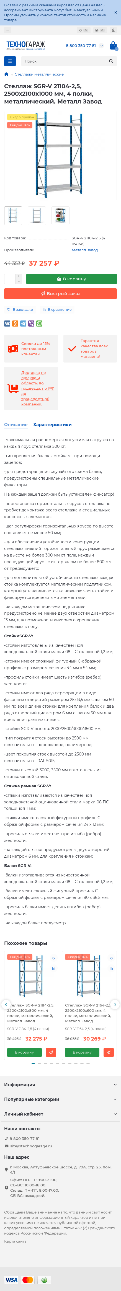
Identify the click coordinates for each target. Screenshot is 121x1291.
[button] (6, 1004)
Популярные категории (60, 1099)
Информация (60, 1084)
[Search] (69, 61)
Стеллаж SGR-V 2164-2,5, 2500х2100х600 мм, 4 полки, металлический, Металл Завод (88, 1013)
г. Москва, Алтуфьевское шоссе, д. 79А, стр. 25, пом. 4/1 (61, 1169)
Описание (16, 424)
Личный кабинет (60, 1114)
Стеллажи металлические (39, 74)
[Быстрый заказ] (60, 293)
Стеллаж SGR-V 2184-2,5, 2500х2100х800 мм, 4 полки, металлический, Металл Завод (30, 1013)
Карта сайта (15, 1241)
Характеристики (52, 424)
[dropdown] (7, 30)
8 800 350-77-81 (81, 45)
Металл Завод (85, 250)
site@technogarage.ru (31, 1146)
